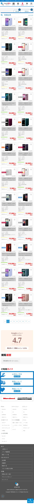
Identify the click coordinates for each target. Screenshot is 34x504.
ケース (14, 429)
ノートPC (25, 422)
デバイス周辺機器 (16, 420)
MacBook (25, 425)
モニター (4, 436)
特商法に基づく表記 (6, 474)
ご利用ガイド (5, 449)
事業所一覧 (4, 465)
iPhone (2, 406)
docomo (4, 409)
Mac (24, 430)
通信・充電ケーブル (17, 422)
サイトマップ (5, 479)
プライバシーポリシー (7, 476)
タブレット (24, 406)
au (2, 412)
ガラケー (4, 422)
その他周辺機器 (4, 433)
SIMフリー (4, 417)
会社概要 (4, 460)
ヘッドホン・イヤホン (17, 426)
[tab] (17, 10)
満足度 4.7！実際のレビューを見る (17, 348)
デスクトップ (26, 428)
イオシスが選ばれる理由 (7, 468)
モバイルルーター (6, 425)
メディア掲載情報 (6, 452)
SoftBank (4, 414)
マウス (3, 438)
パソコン (24, 420)
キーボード (4, 441)
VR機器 (3, 430)
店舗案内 (4, 463)
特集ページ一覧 (5, 454)
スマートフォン (15, 406)
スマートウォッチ (6, 428)
